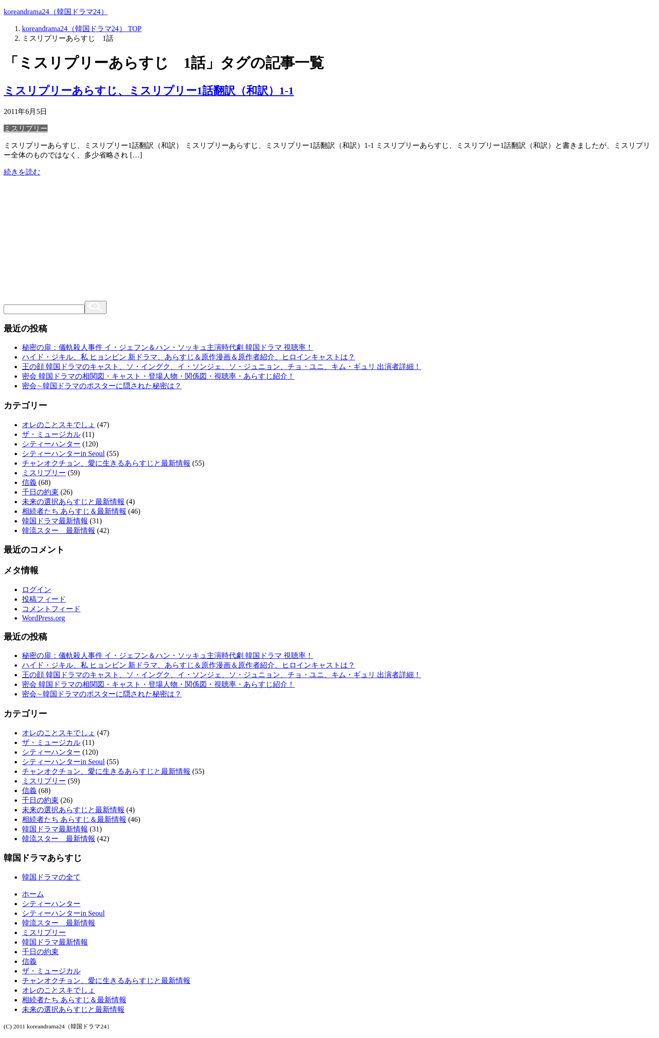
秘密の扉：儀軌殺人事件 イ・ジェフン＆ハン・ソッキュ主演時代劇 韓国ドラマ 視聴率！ (167, 347)
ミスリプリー (26, 128)
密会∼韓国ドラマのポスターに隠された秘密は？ (102, 386)
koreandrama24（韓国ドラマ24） (56, 12)
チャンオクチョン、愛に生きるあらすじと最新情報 (106, 463)
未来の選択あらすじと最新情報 (73, 501)
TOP (81, 29)
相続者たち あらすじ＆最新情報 (74, 511)
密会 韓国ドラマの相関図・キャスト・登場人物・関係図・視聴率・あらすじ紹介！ (158, 376)
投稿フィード (44, 599)
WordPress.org (43, 618)
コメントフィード (51, 609)
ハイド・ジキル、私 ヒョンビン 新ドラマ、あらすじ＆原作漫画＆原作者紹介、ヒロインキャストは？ (188, 357)
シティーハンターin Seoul (63, 453)
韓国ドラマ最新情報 (55, 521)
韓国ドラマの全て (51, 877)
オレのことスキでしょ (58, 425)
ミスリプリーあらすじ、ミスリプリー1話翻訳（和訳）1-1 (149, 91)
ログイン (36, 589)
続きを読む (22, 172)
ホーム (33, 894)
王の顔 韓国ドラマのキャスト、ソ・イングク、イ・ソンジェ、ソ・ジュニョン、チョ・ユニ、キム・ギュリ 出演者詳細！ (221, 366)
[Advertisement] (329, 242)
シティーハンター (51, 444)
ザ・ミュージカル (51, 434)
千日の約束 (40, 492)
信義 (29, 482)
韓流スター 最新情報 (58, 530)
